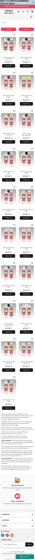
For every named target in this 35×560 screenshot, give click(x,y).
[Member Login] (23, 12)
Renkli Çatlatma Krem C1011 (8, 248)
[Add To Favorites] (14, 34)
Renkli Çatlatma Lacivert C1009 (8, 210)
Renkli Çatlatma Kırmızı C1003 (9, 96)
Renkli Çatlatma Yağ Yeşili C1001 (8, 58)
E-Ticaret (13, 559)
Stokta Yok (8, 66)
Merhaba (25, 557)
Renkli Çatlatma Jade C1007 (8, 172)
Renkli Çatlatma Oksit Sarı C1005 (8, 134)
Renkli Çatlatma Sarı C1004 (26, 96)
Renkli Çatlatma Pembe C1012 (26, 248)
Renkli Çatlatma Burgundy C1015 (9, 324)
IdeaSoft (7, 559)
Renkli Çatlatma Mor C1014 (26, 286)
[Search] (17, 17)
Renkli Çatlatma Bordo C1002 (26, 58)
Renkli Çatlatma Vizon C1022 (8, 400)
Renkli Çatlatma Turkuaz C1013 (8, 286)
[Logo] (8, 11)
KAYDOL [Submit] (29, 544)
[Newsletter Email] (17, 544)
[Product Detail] (3, 34)
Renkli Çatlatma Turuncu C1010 (26, 210)
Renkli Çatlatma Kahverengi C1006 (26, 134)
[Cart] (32, 12)
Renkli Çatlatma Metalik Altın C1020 (8, 362)
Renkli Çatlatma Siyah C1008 (26, 172)
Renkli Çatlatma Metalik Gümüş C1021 (26, 362)
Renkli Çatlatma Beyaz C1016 (26, 324)
